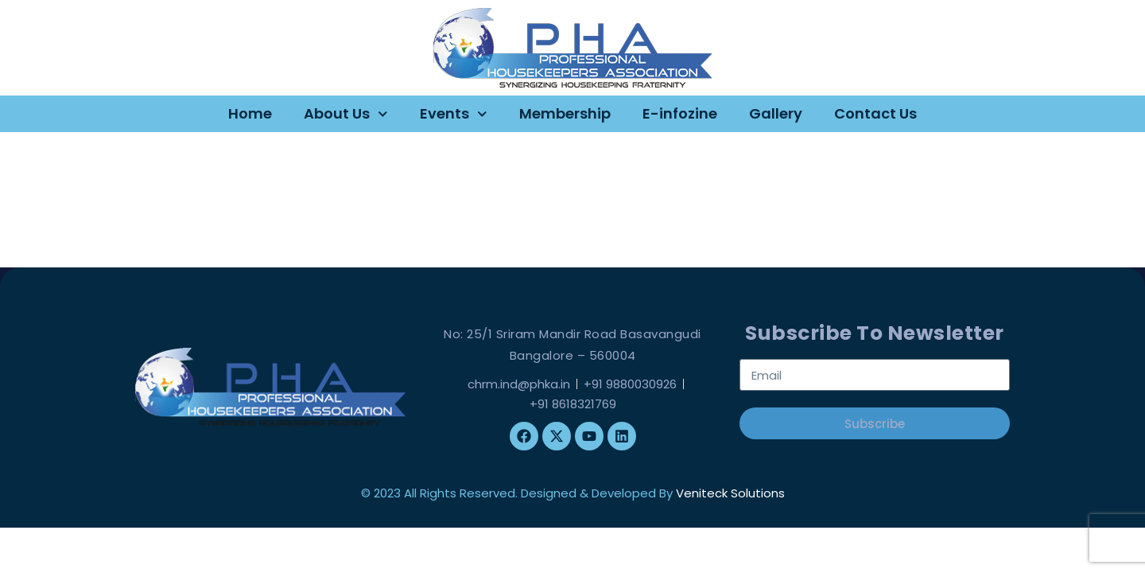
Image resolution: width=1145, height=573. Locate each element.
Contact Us (875, 113)
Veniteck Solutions (730, 493)
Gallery (775, 113)
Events (453, 114)
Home (250, 113)
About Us (346, 114)
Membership (565, 113)
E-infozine (679, 113)
